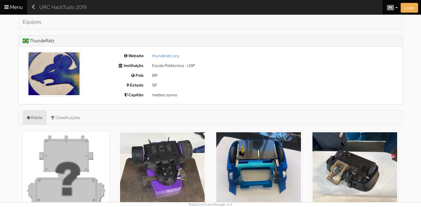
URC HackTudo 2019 (63, 7)
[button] (390, 7)
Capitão (134, 94)
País (137, 75)
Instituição (131, 65)
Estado (135, 85)
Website (134, 55)
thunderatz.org (165, 55)
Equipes (32, 21)
